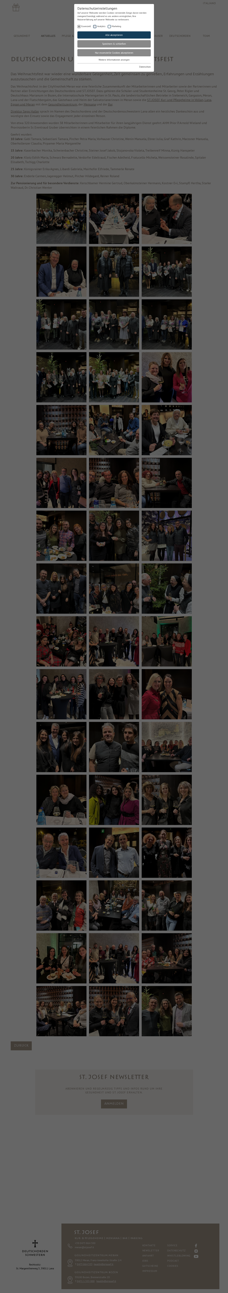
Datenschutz (145, 66)
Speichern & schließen (114, 43)
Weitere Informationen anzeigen (114, 59)
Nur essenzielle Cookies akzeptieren (114, 52)
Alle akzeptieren (114, 34)
